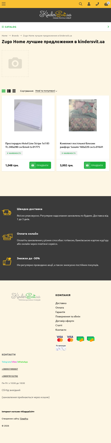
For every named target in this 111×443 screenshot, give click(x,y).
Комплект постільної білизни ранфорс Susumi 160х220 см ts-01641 (81, 145)
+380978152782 (10, 375)
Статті (59, 325)
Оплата (60, 307)
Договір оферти (65, 320)
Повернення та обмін (68, 316)
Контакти (61, 329)
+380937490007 (10, 368)
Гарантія (60, 311)
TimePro (24, 418)
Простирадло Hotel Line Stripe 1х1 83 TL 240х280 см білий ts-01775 (27, 145)
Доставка (61, 303)
